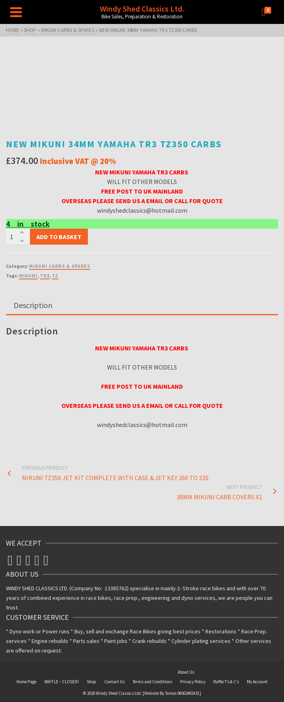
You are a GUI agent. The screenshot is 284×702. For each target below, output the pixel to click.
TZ (55, 276)
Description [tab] (33, 305)
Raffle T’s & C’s (226, 681)
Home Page (26, 681)
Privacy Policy (192, 681)
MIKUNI (28, 276)
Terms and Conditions (152, 681)
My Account (257, 681)
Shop (91, 681)
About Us (186, 672)
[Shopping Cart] (268, 12)
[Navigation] (16, 12)
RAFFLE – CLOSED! (61, 681)
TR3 (45, 276)
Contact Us (114, 681)
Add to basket (58, 237)
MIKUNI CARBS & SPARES (59, 266)
